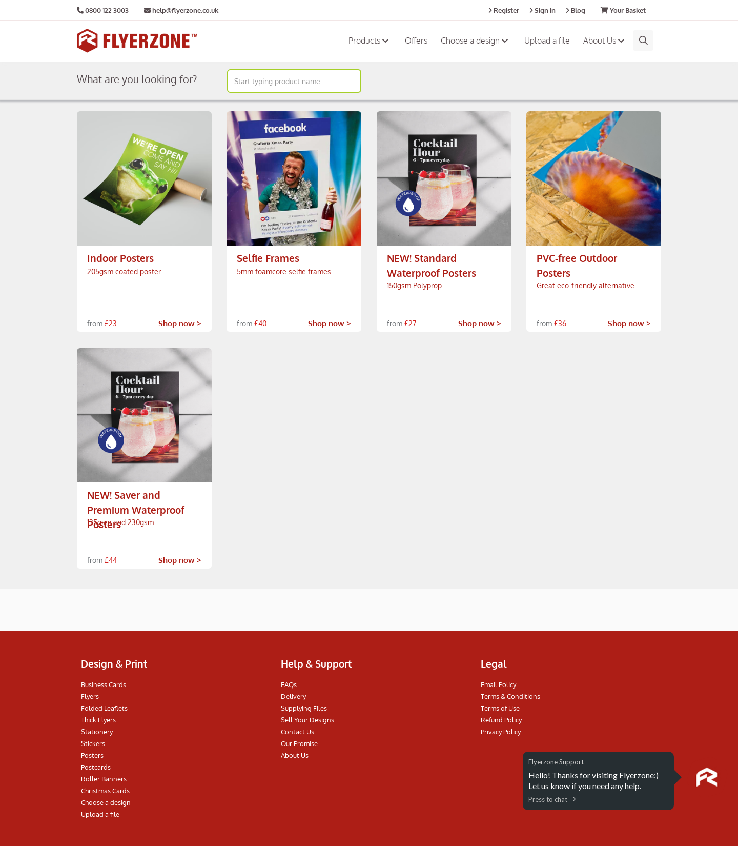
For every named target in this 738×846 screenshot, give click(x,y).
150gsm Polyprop (414, 285)
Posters (92, 755)
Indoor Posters (120, 258)
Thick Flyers (98, 720)
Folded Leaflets (104, 708)
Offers (416, 40)
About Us (605, 40)
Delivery (293, 696)
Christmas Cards (105, 791)
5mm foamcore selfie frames (284, 271)
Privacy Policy (501, 732)
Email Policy (498, 684)
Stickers (93, 743)
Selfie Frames (268, 258)
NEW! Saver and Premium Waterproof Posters (135, 509)
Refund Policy (501, 720)
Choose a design (476, 40)
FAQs (289, 684)
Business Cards (103, 684)
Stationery (97, 732)
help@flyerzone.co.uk (181, 10)
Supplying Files (304, 708)
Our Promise (299, 743)
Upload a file (547, 40)
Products (370, 40)
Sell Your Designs (307, 720)
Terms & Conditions (510, 696)
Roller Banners (104, 779)
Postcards (96, 767)
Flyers (90, 696)
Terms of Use (500, 708)
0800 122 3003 (107, 10)
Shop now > (179, 323)
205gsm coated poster (124, 271)
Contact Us (297, 732)
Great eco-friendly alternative (585, 285)
